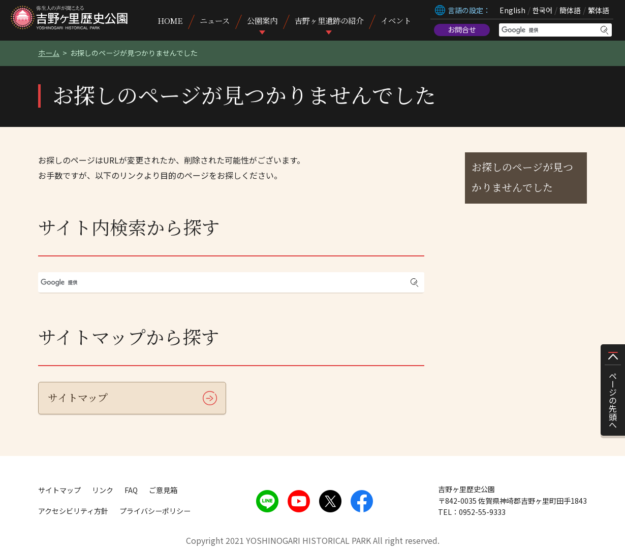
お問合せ (462, 29)
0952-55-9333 (482, 512)
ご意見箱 (163, 490)
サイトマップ (78, 397)
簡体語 (570, 10)
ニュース (215, 20)
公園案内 (262, 20)
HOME (170, 20)
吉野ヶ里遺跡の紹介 (329, 20)
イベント (396, 20)
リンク (102, 490)
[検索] (549, 30)
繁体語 (598, 10)
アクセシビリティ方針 (73, 511)
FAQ (131, 490)
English (512, 10)
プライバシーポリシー (155, 511)
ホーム (48, 53)
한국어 (542, 10)
